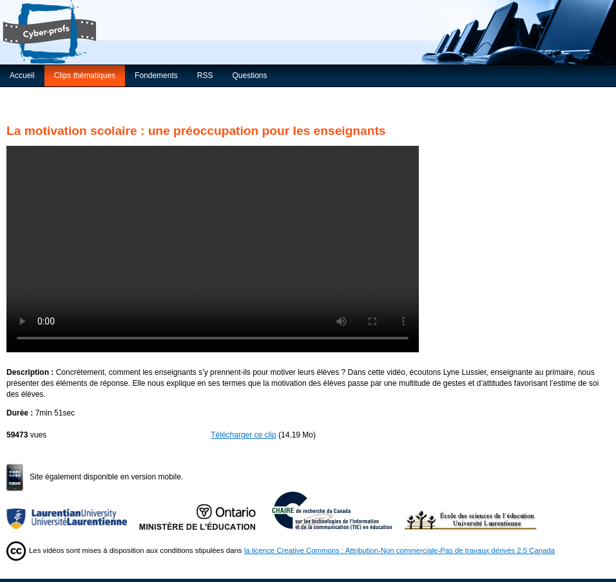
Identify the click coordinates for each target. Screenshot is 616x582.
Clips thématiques (84, 75)
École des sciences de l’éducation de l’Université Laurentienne (471, 510)
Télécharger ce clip (243, 434)
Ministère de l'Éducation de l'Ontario (205, 510)
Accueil (22, 75)
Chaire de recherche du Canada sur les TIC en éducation (338, 510)
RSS (205, 75)
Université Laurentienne (72, 510)
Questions (249, 75)
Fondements (156, 75)
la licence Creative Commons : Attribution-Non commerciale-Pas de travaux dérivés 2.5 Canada (399, 550)
